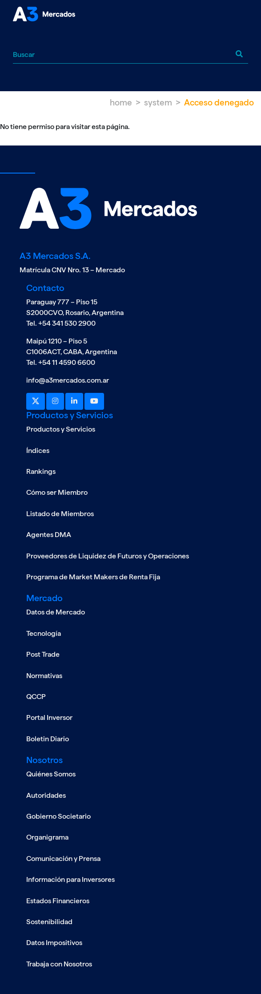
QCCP (36, 696)
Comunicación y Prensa (63, 858)
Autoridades (46, 795)
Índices (37, 450)
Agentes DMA (48, 534)
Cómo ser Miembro (57, 492)
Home (121, 102)
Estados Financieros (57, 901)
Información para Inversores (70, 879)
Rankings (41, 471)
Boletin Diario (47, 739)
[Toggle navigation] (19, 37)
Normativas (44, 675)
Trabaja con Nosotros (59, 964)
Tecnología (43, 633)
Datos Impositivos (54, 942)
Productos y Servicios (60, 429)
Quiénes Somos (51, 774)
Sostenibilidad (49, 921)
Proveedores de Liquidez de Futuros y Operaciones (107, 556)
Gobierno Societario (58, 816)
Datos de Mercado (55, 612)
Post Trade (43, 654)
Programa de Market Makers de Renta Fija (93, 577)
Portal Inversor (49, 717)
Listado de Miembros (60, 513)
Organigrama (47, 837)
